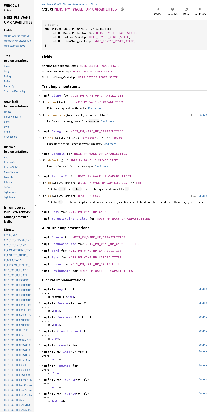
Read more (95, 108)
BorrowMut (65, 317)
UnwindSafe (61, 271)
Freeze (57, 237)
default (54, 160)
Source (203, 115)
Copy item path (122, 9)
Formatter (88, 137)
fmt (50, 137)
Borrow (63, 303)
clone (52, 102)
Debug (56, 131)
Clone (56, 95)
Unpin (56, 264)
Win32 (58, 4)
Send (55, 251)
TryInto (69, 393)
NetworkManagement (76, 4)
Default (58, 154)
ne (50, 195)
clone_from (56, 115)
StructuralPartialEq (69, 219)
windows (47, 4)
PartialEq (60, 176)
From (61, 345)
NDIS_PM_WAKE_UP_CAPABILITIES (96, 95)
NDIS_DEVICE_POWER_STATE (116, 33)
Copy (55, 212)
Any (60, 289)
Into (66, 352)
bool (139, 182)
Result (117, 137)
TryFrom (69, 380)
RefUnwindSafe (64, 244)
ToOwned (63, 366)
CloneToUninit (69, 331)
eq (50, 182)
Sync (55, 257)
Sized (70, 296)
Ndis (94, 4)
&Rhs (80, 195)
